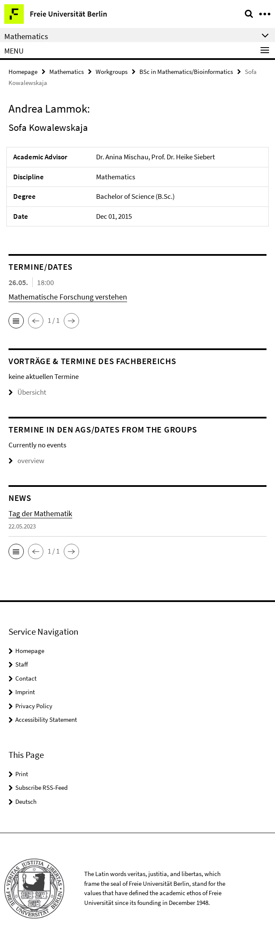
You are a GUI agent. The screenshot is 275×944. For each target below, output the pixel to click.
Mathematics (66, 72)
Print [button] (21, 774)
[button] (16, 320)
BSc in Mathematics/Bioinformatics (186, 72)
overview (26, 460)
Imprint (25, 692)
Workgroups (112, 72)
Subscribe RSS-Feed (41, 787)
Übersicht (27, 392)
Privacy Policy (33, 706)
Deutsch (26, 801)
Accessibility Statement (46, 719)
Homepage (23, 72)
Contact (26, 678)
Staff (21, 664)
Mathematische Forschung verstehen (68, 297)
